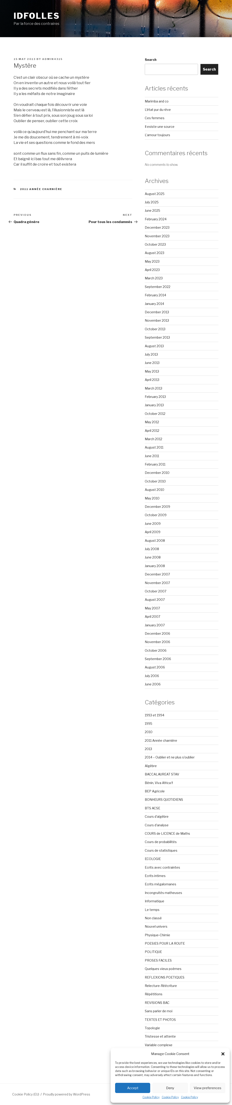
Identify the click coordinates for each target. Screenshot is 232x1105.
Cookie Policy (151, 1097)
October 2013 (155, 329)
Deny (170, 1088)
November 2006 (157, 642)
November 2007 (157, 583)
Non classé (153, 918)
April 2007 (152, 616)
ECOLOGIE (153, 859)
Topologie (152, 1028)
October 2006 (156, 650)
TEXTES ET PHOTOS (160, 1020)
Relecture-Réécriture (161, 986)
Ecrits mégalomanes (160, 884)
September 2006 (158, 659)
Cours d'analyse (157, 825)
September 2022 (157, 287)
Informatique (154, 901)
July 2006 (152, 676)
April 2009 (152, 532)
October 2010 (155, 481)
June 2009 (153, 523)
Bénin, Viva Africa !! (159, 783)
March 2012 (153, 439)
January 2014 (154, 304)
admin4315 (52, 59)
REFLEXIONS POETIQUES (164, 977)
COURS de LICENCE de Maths (167, 833)
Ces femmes (154, 118)
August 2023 (154, 253)
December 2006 (157, 633)
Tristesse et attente (160, 1036)
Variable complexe (158, 1045)
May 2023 (152, 261)
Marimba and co (157, 101)
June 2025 (152, 210)
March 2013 (153, 388)
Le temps (152, 910)
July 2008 (152, 549)
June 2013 (152, 363)
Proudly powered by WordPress (66, 1094)
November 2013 (157, 320)
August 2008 (155, 540)
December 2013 (157, 312)
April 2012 (152, 430)
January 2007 (155, 625)
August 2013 (154, 346)
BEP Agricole (155, 791)
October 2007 (155, 591)
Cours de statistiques (161, 850)
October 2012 (155, 414)
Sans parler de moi (158, 1011)
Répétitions (153, 994)
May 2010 (152, 498)
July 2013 (151, 354)
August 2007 (155, 599)
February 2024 (156, 219)
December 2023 (157, 227)
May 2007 (152, 608)
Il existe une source (159, 126)
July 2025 (152, 202)
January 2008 (155, 566)
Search (151, 60)
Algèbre (151, 766)
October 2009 (156, 515)
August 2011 (154, 447)
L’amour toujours (157, 135)
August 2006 (155, 667)
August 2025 (154, 194)
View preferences (207, 1088)
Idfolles (37, 16)
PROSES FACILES (158, 960)
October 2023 (155, 244)
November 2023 (157, 236)
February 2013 (155, 397)
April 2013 (152, 380)
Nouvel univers (156, 926)
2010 (148, 732)
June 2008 (153, 557)
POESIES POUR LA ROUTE (165, 943)
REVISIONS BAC (157, 1003)
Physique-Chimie (157, 935)
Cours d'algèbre (157, 816)
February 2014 (155, 295)
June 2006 (153, 684)
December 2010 (157, 473)
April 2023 (152, 270)
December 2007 (157, 574)
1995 (148, 723)
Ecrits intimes (155, 876)
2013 (148, 749)
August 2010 (154, 490)
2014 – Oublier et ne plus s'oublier (170, 757)
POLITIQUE (153, 952)
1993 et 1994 (154, 715)
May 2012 (152, 422)
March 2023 (154, 278)
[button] (223, 1054)
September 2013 (157, 337)
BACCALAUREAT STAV (162, 774)
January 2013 (154, 405)
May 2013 (152, 371)
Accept (132, 1088)
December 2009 (157, 507)
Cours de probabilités (161, 842)
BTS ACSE (152, 808)
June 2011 (152, 456)
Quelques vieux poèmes (163, 969)
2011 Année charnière (41, 189)
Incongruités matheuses (163, 893)
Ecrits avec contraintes (162, 867)
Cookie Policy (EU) (25, 1094)
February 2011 (155, 464)
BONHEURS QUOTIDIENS (164, 799)
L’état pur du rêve (158, 110)
